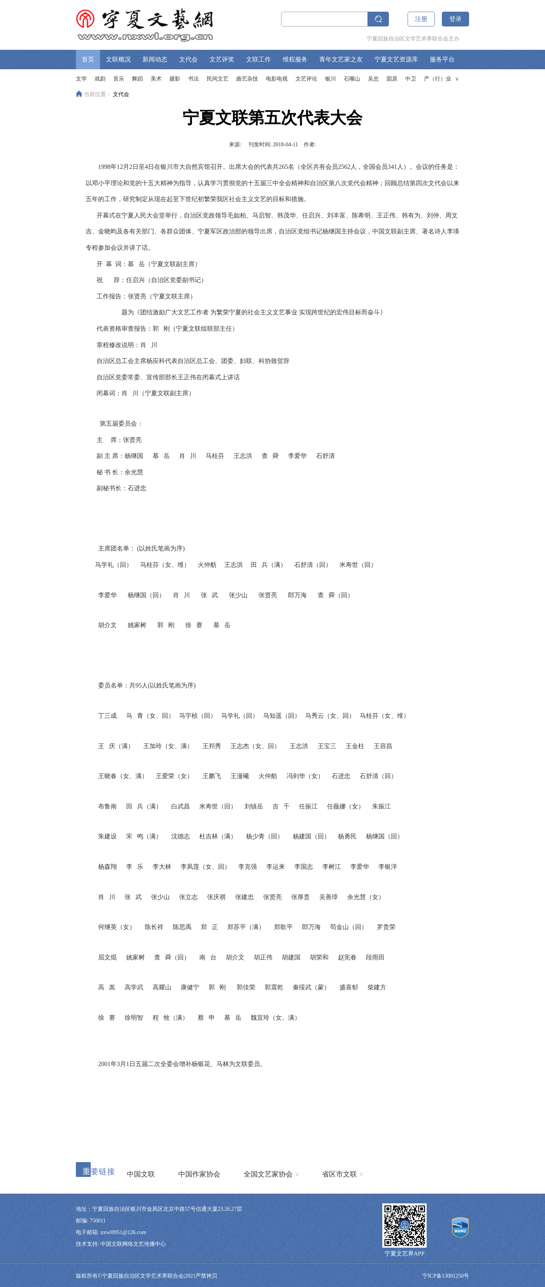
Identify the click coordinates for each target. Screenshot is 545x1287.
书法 (193, 79)
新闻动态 (154, 59)
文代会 (188, 59)
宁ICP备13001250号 (445, 1276)
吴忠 (373, 79)
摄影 (174, 79)
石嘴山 (352, 79)
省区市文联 (342, 1173)
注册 (421, 19)
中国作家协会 (199, 1174)
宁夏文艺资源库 (396, 59)
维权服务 (295, 59)
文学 (81, 79)
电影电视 (277, 79)
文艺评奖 (221, 59)
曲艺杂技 (247, 79)
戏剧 (100, 79)
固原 (392, 79)
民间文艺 (218, 79)
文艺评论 (306, 79)
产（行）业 (437, 79)
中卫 (410, 79)
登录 (455, 19)
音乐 (118, 79)
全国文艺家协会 (271, 1173)
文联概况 (118, 59)
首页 (88, 59)
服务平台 (442, 59)
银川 (330, 79)
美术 (156, 79)
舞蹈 (137, 79)
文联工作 (258, 59)
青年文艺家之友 (341, 59)
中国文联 (141, 1174)
